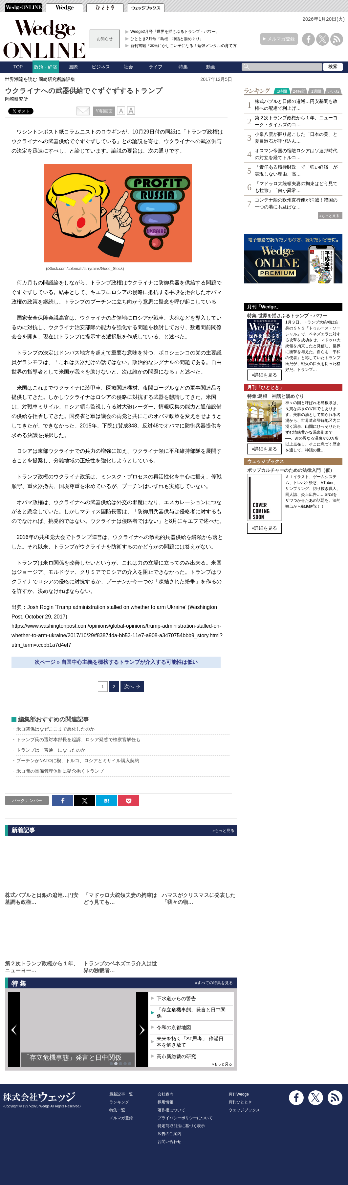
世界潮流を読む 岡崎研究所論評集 (40, 79)
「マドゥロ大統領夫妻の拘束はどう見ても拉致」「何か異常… (296, 187)
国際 (73, 66)
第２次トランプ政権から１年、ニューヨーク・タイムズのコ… (296, 121)
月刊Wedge (238, 1094)
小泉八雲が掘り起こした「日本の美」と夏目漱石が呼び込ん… (296, 138)
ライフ (156, 66)
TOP (18, 66)
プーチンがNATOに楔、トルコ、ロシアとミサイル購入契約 (77, 760)
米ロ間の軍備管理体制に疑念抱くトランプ (60, 771)
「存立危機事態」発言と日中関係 (72, 1057)
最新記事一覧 (121, 1094)
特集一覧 (117, 1110)
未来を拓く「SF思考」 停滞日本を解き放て (190, 1042)
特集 (183, 66)
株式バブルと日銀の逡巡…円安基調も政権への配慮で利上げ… (296, 105)
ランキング (119, 1102)
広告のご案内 (169, 1133)
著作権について (171, 1110)
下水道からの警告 (176, 998)
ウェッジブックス (244, 1110)
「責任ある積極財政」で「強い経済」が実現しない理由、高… (296, 170)
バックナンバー (27, 800)
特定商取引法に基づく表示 (181, 1126)
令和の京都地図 (174, 1027)
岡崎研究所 (16, 99)
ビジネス (101, 66)
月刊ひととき (240, 1102)
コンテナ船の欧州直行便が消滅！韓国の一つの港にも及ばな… (296, 203)
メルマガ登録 (281, 38)
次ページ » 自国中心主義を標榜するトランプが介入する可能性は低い (116, 662)
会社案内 (165, 1094)
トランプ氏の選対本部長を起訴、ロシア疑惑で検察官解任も (78, 739)
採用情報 (165, 1102)
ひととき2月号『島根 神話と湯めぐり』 (167, 38)
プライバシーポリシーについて (185, 1118)
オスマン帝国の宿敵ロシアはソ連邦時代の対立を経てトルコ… (296, 154)
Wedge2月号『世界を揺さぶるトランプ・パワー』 (175, 31)
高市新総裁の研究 (176, 1056)
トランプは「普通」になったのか (50, 750)
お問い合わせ (169, 1141)
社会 (128, 66)
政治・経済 (45, 67)
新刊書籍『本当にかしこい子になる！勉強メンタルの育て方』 (185, 45)
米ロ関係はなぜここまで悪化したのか (55, 729)
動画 (210, 66)
